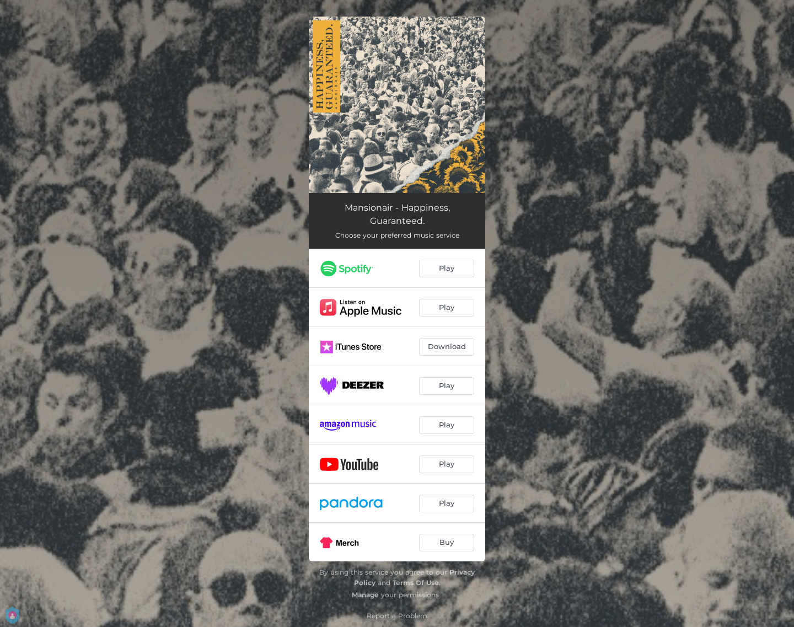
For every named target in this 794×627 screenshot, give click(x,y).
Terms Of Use (416, 582)
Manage (365, 595)
